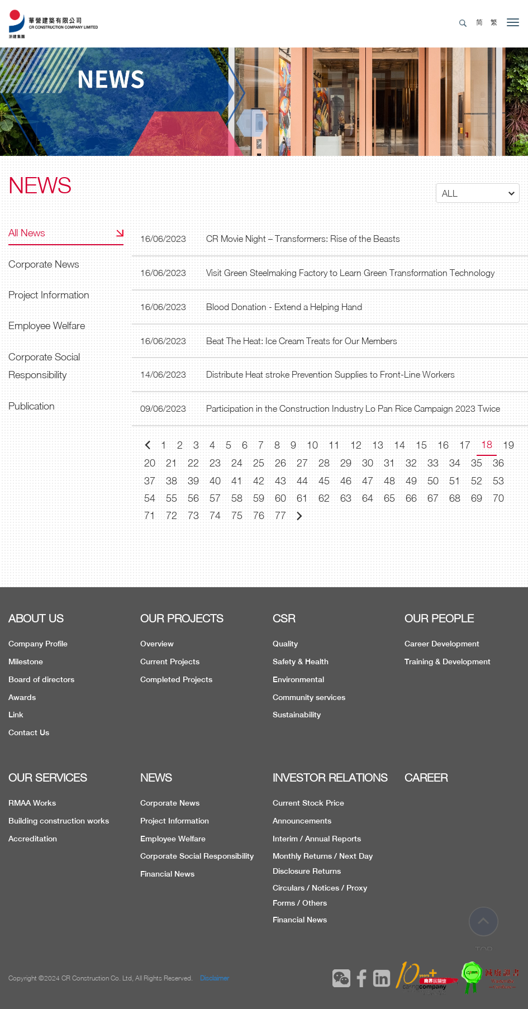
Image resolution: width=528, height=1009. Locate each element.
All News (26, 233)
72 (171, 515)
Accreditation (32, 838)
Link (15, 714)
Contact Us (28, 732)
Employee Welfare (46, 325)
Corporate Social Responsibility (44, 365)
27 (302, 463)
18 (486, 444)
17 (464, 445)
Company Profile (38, 643)
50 (433, 481)
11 (334, 445)
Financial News (167, 873)
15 (421, 445)
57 (215, 498)
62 (324, 498)
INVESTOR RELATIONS (330, 777)
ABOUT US (36, 618)
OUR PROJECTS (181, 618)
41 (236, 481)
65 (389, 498)
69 (476, 498)
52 (476, 481)
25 (258, 463)
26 (280, 463)
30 (367, 463)
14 (399, 445)
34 (454, 463)
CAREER (426, 777)
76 (258, 515)
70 (498, 498)
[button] (478, 193)
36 (498, 463)
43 (280, 481)
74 (215, 515)
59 (258, 498)
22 (193, 463)
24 (236, 463)
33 (433, 463)
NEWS (156, 777)
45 (324, 481)
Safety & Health (301, 661)
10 (312, 445)
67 (433, 498)
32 (411, 463)
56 (193, 498)
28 (324, 463)
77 (280, 515)
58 (236, 498)
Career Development (442, 643)
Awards (22, 697)
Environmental (298, 679)
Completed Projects (176, 679)
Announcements (302, 820)
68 (454, 498)
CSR (284, 618)
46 (345, 481)
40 (215, 481)
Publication (31, 406)
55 (171, 498)
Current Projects (169, 661)
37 (149, 481)
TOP (484, 929)
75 (236, 515)
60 (280, 498)
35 (476, 463)
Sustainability (297, 714)
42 (258, 481)
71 (149, 515)
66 (411, 498)
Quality (285, 643)
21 (171, 463)
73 (193, 515)
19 (508, 445)
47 (367, 481)
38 (171, 481)
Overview (157, 643)
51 (454, 481)
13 (377, 445)
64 (367, 498)
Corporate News (43, 264)
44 (302, 481)
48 (389, 481)
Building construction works (58, 820)
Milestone (25, 661)
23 (215, 463)
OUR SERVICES (47, 777)
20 (149, 463)
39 (193, 481)
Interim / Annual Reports (317, 838)
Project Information (48, 295)
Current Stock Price (308, 802)
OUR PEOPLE (439, 618)
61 (302, 498)
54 (149, 498)
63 (345, 498)
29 (345, 463)
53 (498, 481)
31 (389, 463)
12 (355, 445)
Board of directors (41, 679)
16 (443, 445)
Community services (309, 697)
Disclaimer (214, 978)
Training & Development (448, 661)
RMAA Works (32, 802)
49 (411, 481)
